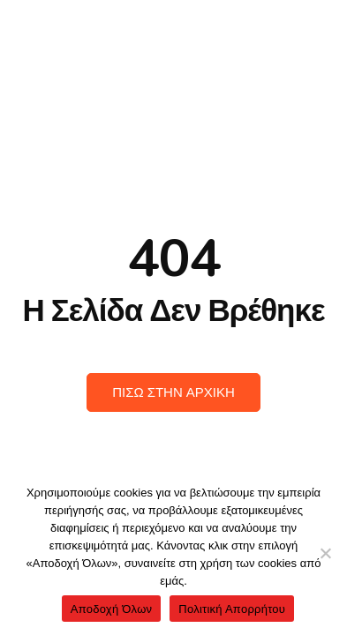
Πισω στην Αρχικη (173, 392)
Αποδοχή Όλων (112, 609)
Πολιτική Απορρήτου (231, 609)
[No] (325, 553)
